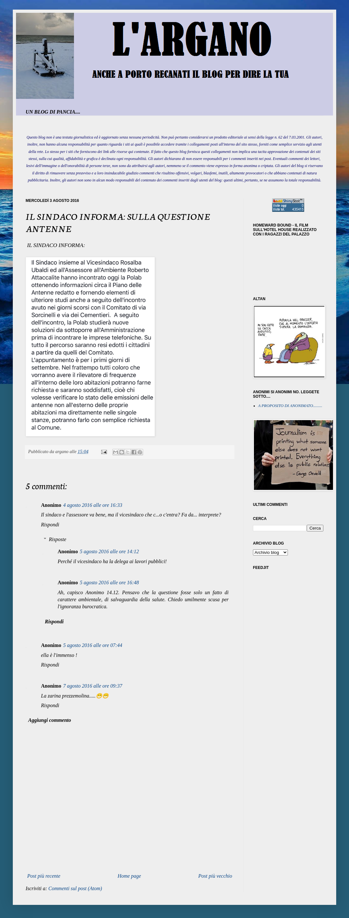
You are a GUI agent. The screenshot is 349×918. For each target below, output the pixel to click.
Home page (129, 876)
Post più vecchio (215, 876)
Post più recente (43, 876)
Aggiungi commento (49, 720)
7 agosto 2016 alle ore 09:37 (92, 686)
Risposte (57, 539)
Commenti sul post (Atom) (75, 888)
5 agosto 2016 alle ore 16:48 (109, 582)
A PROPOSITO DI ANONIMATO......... (290, 405)
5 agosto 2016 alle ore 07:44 (92, 645)
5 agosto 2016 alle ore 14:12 (109, 551)
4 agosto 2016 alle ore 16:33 (92, 505)
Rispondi (50, 524)
